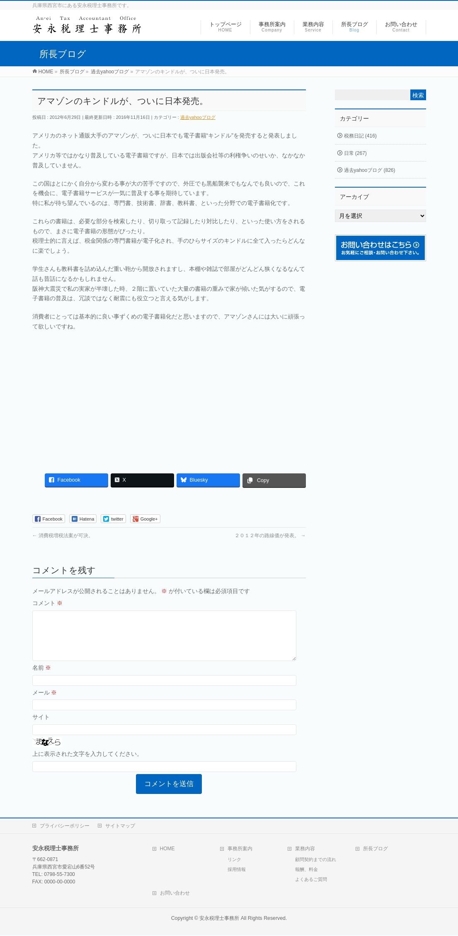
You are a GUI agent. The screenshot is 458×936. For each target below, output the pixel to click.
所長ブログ (375, 849)
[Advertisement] (169, 398)
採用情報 (237, 870)
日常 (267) (355, 153)
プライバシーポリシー (65, 827)
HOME (167, 849)
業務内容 (305, 849)
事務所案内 (240, 849)
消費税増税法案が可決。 (62, 535)
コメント (47, 603)
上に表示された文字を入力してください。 (87, 763)
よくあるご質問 (311, 880)
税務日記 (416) (360, 136)
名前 (41, 677)
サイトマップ (120, 827)
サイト (41, 727)
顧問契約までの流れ (315, 860)
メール (44, 702)
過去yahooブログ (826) (369, 170)
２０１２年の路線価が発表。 (270, 535)
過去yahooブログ (198, 117)
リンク (234, 860)
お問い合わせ (175, 894)
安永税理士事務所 (219, 919)
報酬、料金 (306, 870)
